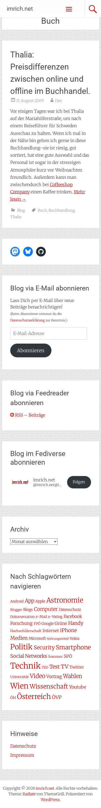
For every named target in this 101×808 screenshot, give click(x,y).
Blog (21, 210)
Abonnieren (30, 350)
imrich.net (20, 8)
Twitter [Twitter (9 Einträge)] (76, 667)
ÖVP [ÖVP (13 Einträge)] (56, 697)
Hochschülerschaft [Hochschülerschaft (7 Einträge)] (25, 631)
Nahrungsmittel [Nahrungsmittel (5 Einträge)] (58, 639)
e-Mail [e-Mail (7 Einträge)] (41, 616)
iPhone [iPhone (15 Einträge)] (68, 630)
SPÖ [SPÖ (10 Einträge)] (68, 656)
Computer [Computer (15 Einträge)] (46, 609)
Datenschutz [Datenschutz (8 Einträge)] (70, 609)
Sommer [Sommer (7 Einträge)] (55, 656)
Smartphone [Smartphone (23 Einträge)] (73, 647)
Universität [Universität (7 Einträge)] (19, 677)
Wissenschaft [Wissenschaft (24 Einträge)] (49, 686)
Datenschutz (23, 746)
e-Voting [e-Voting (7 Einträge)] (55, 616)
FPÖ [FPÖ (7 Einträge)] (37, 623)
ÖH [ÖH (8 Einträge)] (13, 697)
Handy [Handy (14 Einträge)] (75, 623)
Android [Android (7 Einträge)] (17, 601)
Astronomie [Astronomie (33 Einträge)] (64, 600)
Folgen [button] (79, 482)
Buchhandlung (61, 210)
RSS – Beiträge (27, 415)
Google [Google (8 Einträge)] (47, 623)
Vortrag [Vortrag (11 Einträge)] (54, 676)
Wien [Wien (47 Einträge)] (19, 686)
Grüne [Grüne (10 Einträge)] (61, 623)
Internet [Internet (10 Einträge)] (51, 630)
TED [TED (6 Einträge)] (45, 667)
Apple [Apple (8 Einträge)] (40, 601)
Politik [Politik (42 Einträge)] (21, 646)
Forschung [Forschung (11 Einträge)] (21, 623)
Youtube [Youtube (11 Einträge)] (77, 687)
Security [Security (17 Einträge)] (44, 647)
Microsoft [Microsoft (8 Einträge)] (37, 638)
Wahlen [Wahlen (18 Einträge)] (72, 676)
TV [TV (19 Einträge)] (64, 666)
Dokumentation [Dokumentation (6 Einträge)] (22, 617)
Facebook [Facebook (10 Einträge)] (73, 616)
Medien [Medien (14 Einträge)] (19, 638)
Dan (58, 100)
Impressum (22, 755)
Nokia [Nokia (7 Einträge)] (74, 638)
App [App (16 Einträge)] (29, 600)
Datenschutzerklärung (27, 320)
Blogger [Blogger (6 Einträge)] (16, 610)
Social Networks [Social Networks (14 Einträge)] (28, 656)
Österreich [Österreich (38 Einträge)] (34, 696)
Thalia (15, 216)
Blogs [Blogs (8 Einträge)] (28, 609)
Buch (42, 210)
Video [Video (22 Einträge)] (37, 676)
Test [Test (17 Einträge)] (54, 666)
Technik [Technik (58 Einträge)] (25, 666)
